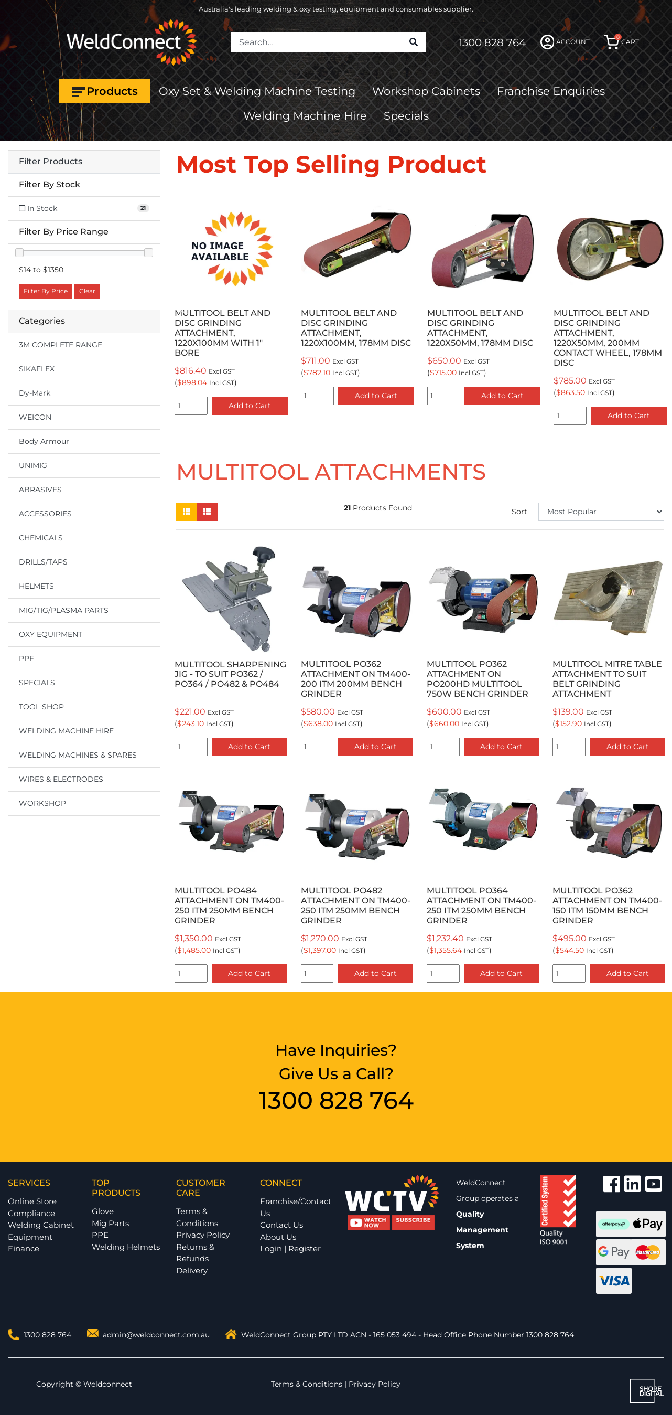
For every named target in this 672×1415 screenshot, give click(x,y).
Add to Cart (250, 405)
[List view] (207, 512)
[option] (231, 305)
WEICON (35, 417)
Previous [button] (182, 310)
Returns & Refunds (195, 1253)
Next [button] (658, 310)
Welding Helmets (126, 1247)
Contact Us (281, 1225)
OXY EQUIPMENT (50, 634)
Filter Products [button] (50, 161)
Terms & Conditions (197, 1217)
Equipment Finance (30, 1243)
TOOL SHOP (41, 706)
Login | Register (290, 1248)
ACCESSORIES (45, 513)
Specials (406, 115)
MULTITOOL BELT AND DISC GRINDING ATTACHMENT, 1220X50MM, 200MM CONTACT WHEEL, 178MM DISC (608, 337)
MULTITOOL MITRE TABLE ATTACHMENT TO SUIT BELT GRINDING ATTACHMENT (607, 679)
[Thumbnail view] (186, 512)
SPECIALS (37, 682)
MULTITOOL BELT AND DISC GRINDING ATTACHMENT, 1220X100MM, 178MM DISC (356, 328)
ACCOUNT (565, 42)
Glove (103, 1211)
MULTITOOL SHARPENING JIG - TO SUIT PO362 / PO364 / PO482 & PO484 (230, 674)
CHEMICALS (41, 537)
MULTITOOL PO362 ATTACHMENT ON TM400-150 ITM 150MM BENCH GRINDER (607, 905)
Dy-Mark (34, 393)
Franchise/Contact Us (295, 1207)
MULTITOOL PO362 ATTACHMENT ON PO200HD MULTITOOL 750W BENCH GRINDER (477, 679)
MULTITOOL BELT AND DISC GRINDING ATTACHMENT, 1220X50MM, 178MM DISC (480, 328)
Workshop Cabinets (426, 91)
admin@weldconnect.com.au (156, 1334)
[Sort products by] (601, 512)
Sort (519, 511)
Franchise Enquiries (551, 91)
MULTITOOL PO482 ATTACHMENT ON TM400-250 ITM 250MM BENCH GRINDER (355, 905)
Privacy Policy (203, 1235)
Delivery (192, 1270)
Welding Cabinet (41, 1225)
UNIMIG (33, 465)
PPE (26, 658)
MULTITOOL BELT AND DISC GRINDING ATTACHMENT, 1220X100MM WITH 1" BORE (222, 333)
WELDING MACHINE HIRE (66, 731)
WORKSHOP (42, 803)
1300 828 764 (492, 42)
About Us (278, 1237)
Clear (87, 291)
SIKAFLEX (37, 369)
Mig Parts (110, 1223)
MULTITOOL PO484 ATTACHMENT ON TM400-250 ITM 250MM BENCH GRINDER (229, 905)
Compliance (31, 1213)
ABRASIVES (40, 489)
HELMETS (36, 586)
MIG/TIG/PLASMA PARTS (64, 610)
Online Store (32, 1201)
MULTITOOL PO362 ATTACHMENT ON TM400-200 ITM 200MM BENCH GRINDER (355, 679)
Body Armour (44, 441)
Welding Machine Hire (305, 115)
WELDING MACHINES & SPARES (78, 755)
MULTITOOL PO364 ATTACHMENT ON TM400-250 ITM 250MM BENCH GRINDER (481, 905)
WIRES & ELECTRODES (61, 779)
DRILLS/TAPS (43, 562)
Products (104, 91)
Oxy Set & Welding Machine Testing (257, 91)
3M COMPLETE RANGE (60, 344)
